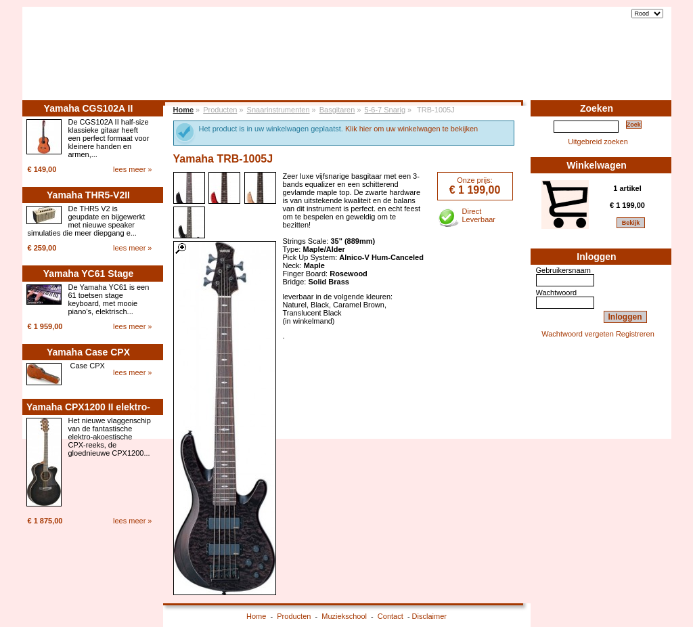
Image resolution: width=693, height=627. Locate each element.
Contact (641, 66)
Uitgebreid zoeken (598, 141)
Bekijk (631, 222)
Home (478, 66)
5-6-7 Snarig (385, 110)
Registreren (635, 334)
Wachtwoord (556, 292)
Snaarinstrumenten (278, 110)
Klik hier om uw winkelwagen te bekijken (411, 129)
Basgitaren (337, 110)
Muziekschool (585, 66)
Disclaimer (429, 616)
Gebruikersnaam (563, 270)
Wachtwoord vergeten (577, 334)
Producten (523, 66)
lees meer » (132, 169)
